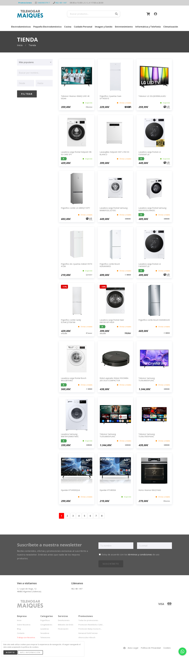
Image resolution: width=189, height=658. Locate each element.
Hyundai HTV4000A (108, 490)
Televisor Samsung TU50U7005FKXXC (146, 435)
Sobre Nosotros (24, 625)
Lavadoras (44, 629)
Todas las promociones (88, 620)
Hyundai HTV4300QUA (70, 490)
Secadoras (44, 633)
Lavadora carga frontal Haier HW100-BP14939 (112, 321)
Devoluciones (64, 620)
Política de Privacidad (151, 648)
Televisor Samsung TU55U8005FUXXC (108, 435)
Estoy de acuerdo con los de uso (129, 554)
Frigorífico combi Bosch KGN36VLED (154, 320)
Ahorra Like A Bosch (86, 637)
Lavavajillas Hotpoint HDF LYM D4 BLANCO (114, 153)
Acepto (10, 652)
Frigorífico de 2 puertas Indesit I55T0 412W (76, 265)
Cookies (167, 648)
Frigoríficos (45, 620)
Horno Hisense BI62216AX (149, 490)
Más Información (30, 652)
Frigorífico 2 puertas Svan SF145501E (110, 97)
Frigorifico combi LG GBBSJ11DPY (75, 208)
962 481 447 (61, 2)
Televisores (45, 637)
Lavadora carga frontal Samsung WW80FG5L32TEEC (113, 209)
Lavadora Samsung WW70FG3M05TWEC (70, 435)
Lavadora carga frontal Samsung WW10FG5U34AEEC (152, 209)
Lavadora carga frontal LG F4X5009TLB (149, 265)
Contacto (21, 633)
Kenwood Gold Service (88, 633)
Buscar (116, 13)
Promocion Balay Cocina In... (90, 629)
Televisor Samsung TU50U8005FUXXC (146, 379)
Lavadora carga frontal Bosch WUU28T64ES (73, 379)
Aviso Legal (133, 648)
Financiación (63, 629)
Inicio (20, 45)
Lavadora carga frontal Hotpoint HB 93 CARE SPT (76, 153)
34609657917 (44, 2)
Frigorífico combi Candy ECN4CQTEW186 (71, 321)
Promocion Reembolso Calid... (91, 625)
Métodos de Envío (65, 625)
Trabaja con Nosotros (26, 637)
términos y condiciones (140, 554)
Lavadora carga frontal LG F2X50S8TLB (149, 153)
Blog (19, 629)
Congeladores (46, 625)
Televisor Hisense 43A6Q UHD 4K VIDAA (75, 97)
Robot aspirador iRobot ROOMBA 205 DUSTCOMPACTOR (114, 379)
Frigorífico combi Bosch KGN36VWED (110, 265)
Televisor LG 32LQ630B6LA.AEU (152, 96)
